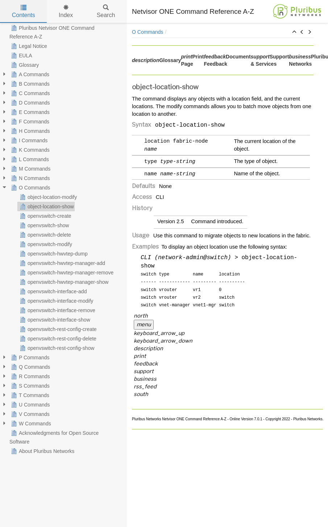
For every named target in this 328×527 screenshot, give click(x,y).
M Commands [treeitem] (29, 168)
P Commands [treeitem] (29, 357)
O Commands (147, 32)
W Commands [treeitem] (30, 423)
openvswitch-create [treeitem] (44, 216)
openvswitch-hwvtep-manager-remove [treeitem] (65, 272)
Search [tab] (106, 11)
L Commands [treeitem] (29, 159)
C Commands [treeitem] (29, 93)
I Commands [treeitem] (28, 140)
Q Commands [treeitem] (29, 367)
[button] (294, 32)
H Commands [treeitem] (29, 131)
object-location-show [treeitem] (46, 206)
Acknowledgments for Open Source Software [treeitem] (54, 437)
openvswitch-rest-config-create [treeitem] (57, 329)
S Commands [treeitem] (29, 385)
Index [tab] (66, 11)
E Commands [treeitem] (29, 112)
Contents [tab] (23, 11)
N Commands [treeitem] (29, 178)
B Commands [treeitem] (29, 83)
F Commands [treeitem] (29, 121)
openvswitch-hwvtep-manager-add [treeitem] (61, 263)
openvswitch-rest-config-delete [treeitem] (57, 338)
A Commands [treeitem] (29, 74)
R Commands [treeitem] (29, 376)
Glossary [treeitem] (24, 65)
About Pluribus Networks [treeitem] (41, 451)
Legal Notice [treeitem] (28, 46)
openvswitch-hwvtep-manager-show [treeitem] (63, 282)
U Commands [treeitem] (29, 404)
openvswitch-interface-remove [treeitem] (56, 310)
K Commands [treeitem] (29, 150)
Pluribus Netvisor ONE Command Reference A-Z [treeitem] (52, 32)
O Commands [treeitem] (29, 187)
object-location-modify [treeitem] (47, 197)
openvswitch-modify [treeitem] (45, 244)
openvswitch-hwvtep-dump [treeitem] (53, 253)
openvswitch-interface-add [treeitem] (52, 291)
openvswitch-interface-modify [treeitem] (55, 301)
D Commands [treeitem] (29, 102)
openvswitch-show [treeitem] (43, 225)
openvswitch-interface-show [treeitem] (54, 319)
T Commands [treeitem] (29, 395)
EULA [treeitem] (20, 55)
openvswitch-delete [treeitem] (44, 234)
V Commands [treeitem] (29, 414)
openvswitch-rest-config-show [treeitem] (56, 348)
